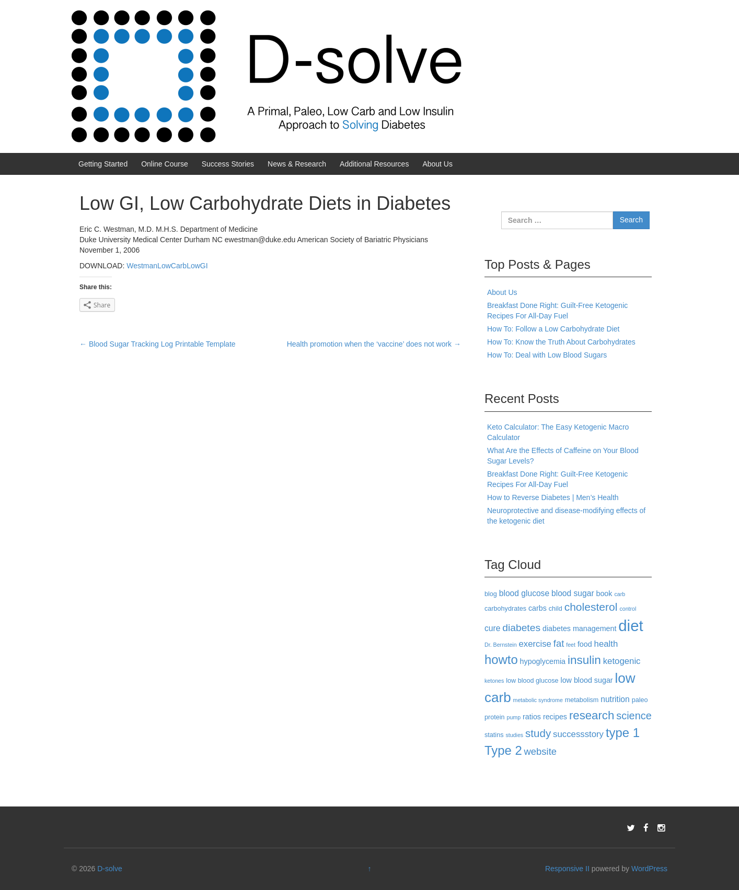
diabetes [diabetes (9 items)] (521, 627)
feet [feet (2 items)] (570, 645)
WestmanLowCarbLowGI (166, 266)
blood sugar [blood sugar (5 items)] (572, 593)
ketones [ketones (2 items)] (494, 681)
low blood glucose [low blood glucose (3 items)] (532, 680)
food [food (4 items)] (585, 644)
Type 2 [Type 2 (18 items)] (503, 750)
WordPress (649, 868)
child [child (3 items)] (555, 608)
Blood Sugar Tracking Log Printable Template (157, 344)
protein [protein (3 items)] (494, 717)
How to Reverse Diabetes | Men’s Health (553, 497)
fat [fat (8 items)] (558, 643)
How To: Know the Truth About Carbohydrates (561, 342)
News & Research (297, 164)
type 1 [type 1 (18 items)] (623, 733)
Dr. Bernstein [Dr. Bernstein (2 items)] (500, 645)
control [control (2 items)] (627, 609)
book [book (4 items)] (604, 593)
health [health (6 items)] (606, 644)
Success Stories (228, 164)
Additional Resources (374, 164)
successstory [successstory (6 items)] (578, 734)
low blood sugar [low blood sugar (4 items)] (586, 680)
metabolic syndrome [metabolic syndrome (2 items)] (538, 700)
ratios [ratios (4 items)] (532, 717)
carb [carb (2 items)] (619, 594)
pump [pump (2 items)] (514, 717)
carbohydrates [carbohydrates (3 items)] (505, 608)
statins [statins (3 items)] (494, 735)
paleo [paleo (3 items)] (640, 700)
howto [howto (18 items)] (501, 659)
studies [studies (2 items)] (514, 735)
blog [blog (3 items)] (490, 594)
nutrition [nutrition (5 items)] (615, 699)
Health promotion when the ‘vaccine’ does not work (374, 344)
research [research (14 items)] (591, 715)
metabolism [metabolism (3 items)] (582, 700)
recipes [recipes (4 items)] (555, 717)
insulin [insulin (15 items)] (584, 660)
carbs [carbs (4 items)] (537, 608)
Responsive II (567, 868)
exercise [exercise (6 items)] (535, 644)
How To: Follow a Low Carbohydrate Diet (553, 329)
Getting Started (103, 164)
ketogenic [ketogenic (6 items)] (622, 661)
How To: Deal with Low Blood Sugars (547, 355)
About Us (437, 164)
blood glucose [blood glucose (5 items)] (524, 593)
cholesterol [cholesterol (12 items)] (591, 607)
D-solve (109, 868)
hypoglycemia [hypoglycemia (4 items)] (542, 661)
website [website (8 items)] (540, 751)
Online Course (164, 164)
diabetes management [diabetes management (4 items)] (579, 628)
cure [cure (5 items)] (492, 628)
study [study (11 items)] (538, 733)
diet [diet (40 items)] (630, 625)
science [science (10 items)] (634, 715)
